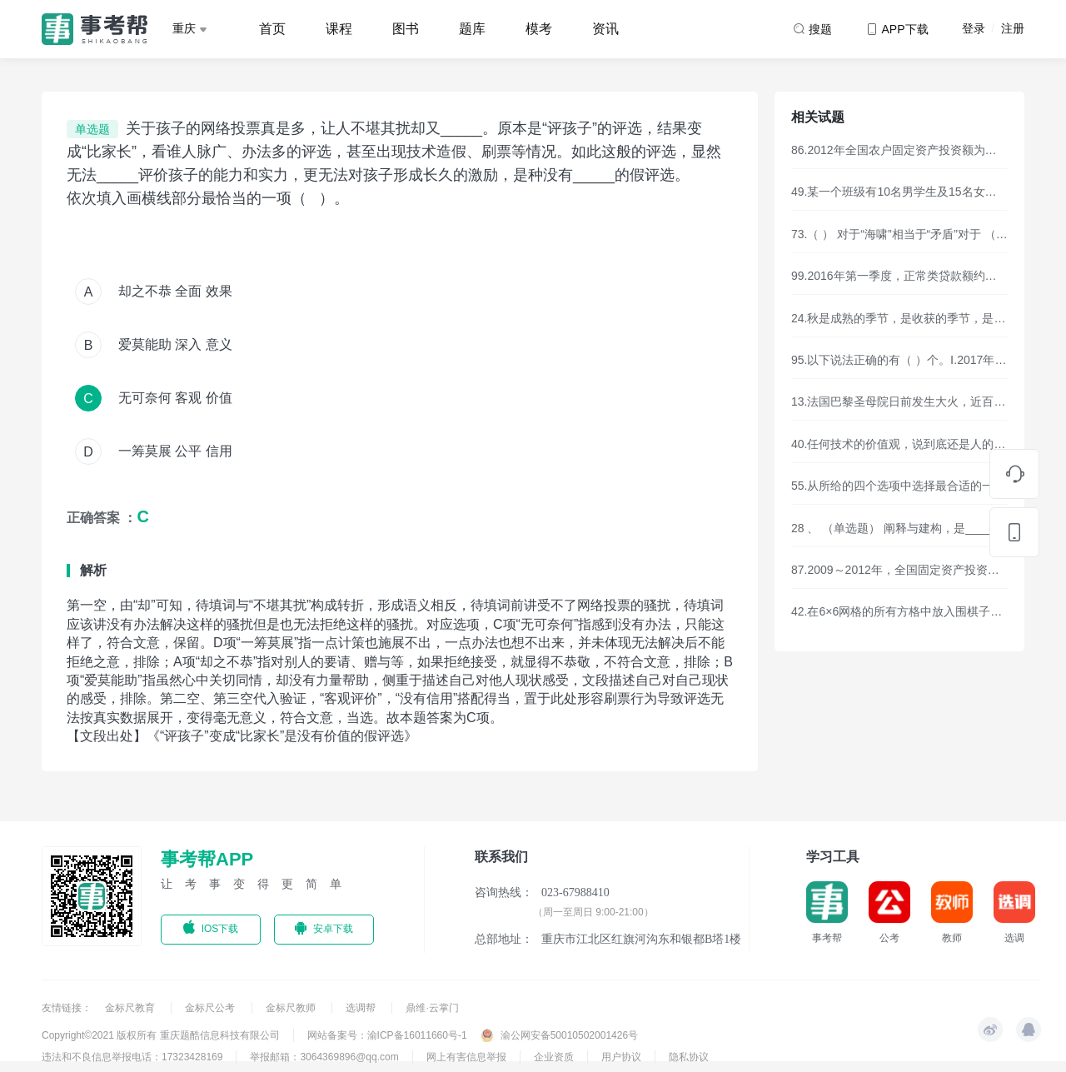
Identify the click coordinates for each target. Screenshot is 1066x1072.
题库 (472, 29)
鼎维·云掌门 (432, 1008)
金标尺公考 (211, 1008)
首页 (272, 29)
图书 (405, 29)
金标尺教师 (292, 1008)
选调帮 (362, 1008)
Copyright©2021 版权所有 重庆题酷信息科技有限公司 (161, 1035)
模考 (539, 29)
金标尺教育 (131, 1008)
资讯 (605, 29)
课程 (339, 29)
